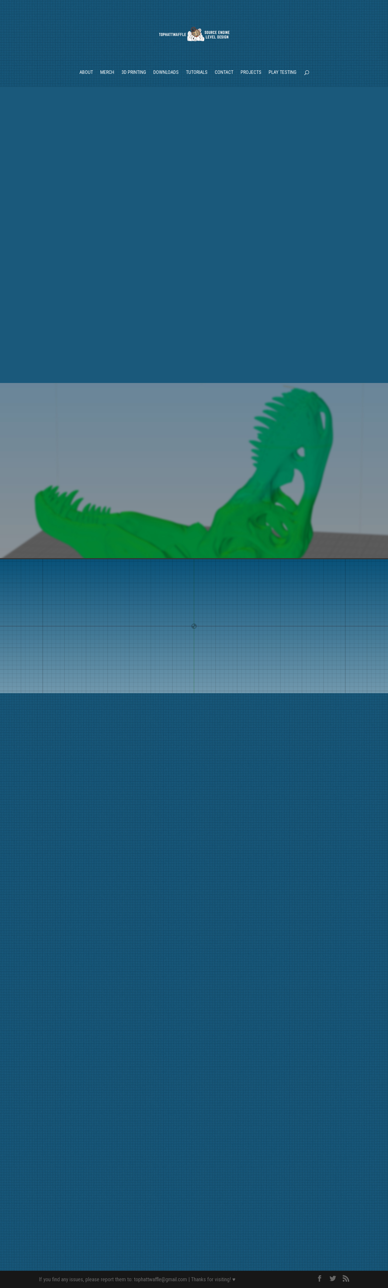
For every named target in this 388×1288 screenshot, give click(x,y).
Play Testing (282, 72)
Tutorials (196, 72)
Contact (224, 72)
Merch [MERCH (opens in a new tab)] (107, 72)
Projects (251, 72)
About (86, 72)
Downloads (166, 72)
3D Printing (134, 72)
